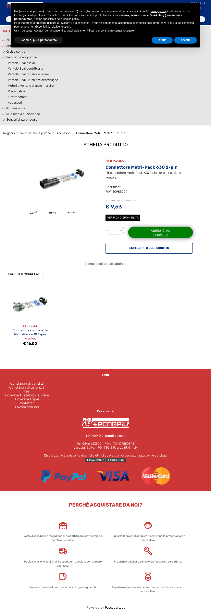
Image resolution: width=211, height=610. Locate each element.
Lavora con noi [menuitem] (27, 407)
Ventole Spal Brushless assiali (29, 74)
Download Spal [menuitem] (27, 399)
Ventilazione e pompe (21, 57)
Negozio (9, 133)
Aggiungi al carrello (160, 233)
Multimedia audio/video (23, 114)
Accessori (15, 102)
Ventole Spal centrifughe (25, 68)
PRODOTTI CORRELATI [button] (24, 274)
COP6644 (30, 326)
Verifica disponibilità (123, 217)
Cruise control (16, 51)
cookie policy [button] (71, 18)
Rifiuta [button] (162, 40)
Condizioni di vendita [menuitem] (27, 383)
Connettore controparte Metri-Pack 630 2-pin (30, 332)
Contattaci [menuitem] (27, 403)
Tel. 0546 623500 (89, 443)
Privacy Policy (96, 460)
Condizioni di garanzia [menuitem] (26, 387)
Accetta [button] (185, 40)
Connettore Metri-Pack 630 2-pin (100, 133)
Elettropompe (17, 97)
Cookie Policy (117, 460)
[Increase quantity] (121, 230)
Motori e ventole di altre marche (31, 85)
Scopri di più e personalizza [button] (38, 40)
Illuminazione (15, 108)
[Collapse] (4, 57)
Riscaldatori (16, 91)
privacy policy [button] (158, 11)
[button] (61, 178)
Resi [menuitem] (26, 391)
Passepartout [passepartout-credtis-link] (115, 607)
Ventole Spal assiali (22, 63)
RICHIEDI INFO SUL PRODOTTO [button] (149, 248)
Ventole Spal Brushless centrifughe (33, 80)
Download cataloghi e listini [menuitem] (27, 395)
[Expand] (4, 40)
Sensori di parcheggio (21, 119)
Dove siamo (105, 411)
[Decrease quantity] (108, 230)
